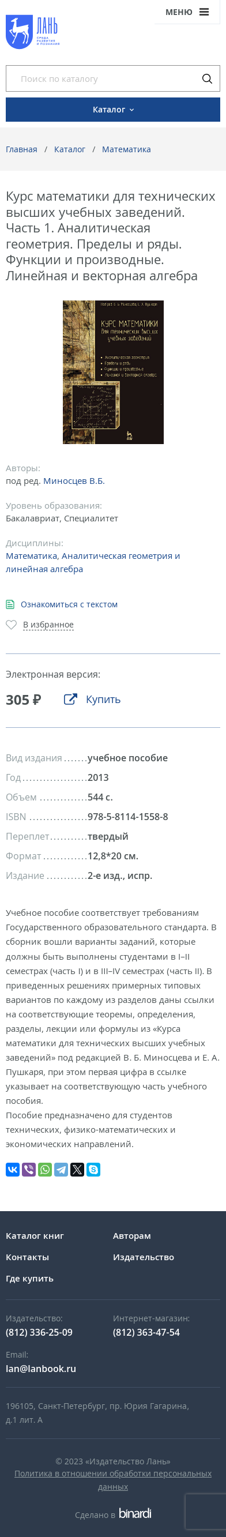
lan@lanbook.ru (41, 1368)
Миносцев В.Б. (74, 480)
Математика (126, 149)
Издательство (143, 1256)
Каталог (69, 149)
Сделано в (112, 1514)
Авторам (132, 1235)
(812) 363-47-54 (146, 1332)
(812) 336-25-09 (39, 1332)
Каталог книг (35, 1235)
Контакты (27, 1256)
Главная (21, 149)
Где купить (30, 1278)
